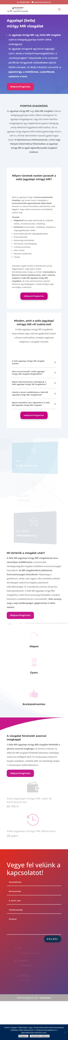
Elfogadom (23, 1036)
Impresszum (45, 998)
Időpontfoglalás (20, 86)
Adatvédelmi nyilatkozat (40, 1036)
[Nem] (65, 1032)
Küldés (52, 939)
